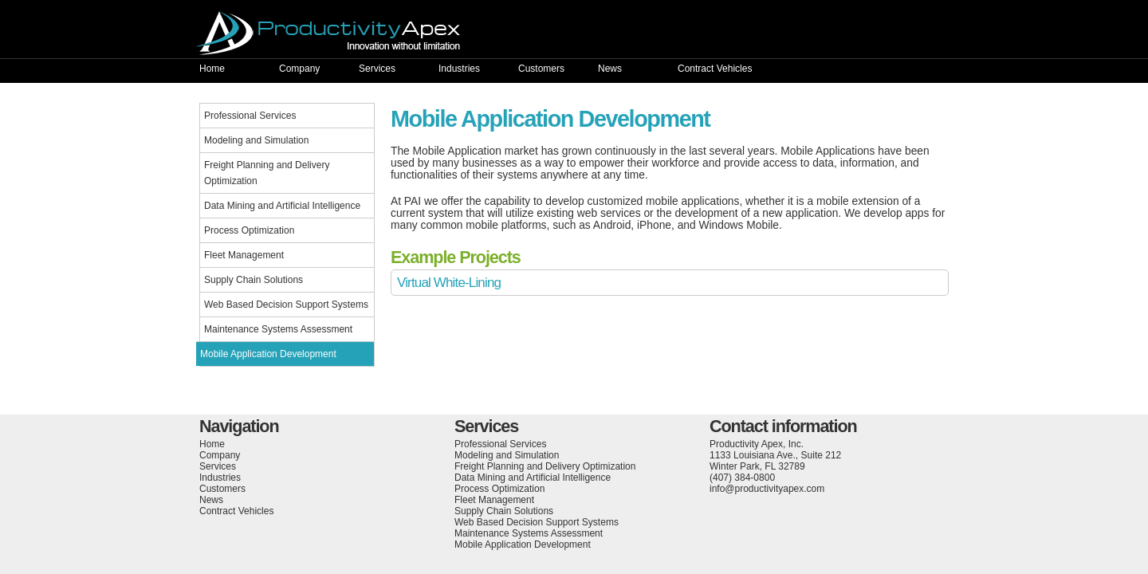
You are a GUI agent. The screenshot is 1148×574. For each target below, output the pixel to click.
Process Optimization (249, 230)
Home (212, 68)
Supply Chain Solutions (253, 279)
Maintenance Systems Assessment (278, 329)
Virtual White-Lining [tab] (449, 282)
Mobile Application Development (268, 354)
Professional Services (250, 115)
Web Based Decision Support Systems (286, 304)
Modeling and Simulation (256, 140)
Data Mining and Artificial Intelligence (282, 205)
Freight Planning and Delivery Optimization (266, 173)
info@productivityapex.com (767, 488)
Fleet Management (244, 255)
